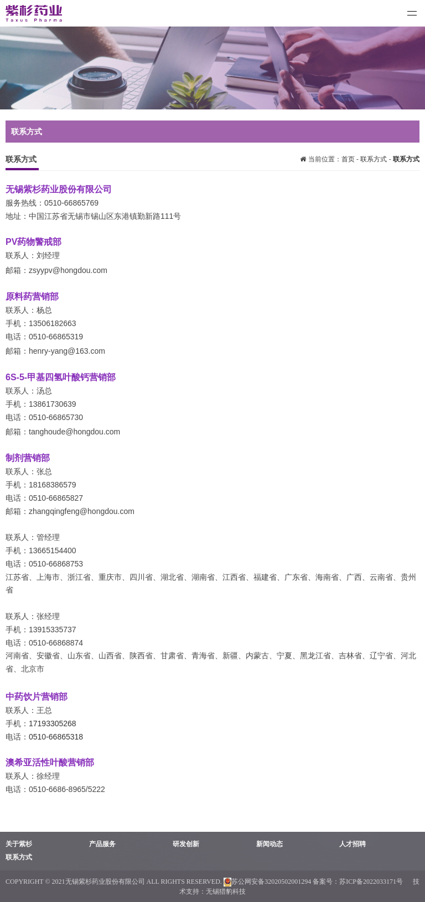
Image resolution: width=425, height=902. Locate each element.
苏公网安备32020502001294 (267, 881)
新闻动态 (269, 844)
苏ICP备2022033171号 (372, 881)
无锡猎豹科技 (226, 891)
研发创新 (186, 844)
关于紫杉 (19, 844)
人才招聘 (352, 844)
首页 (348, 159)
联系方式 (373, 159)
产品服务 (102, 844)
